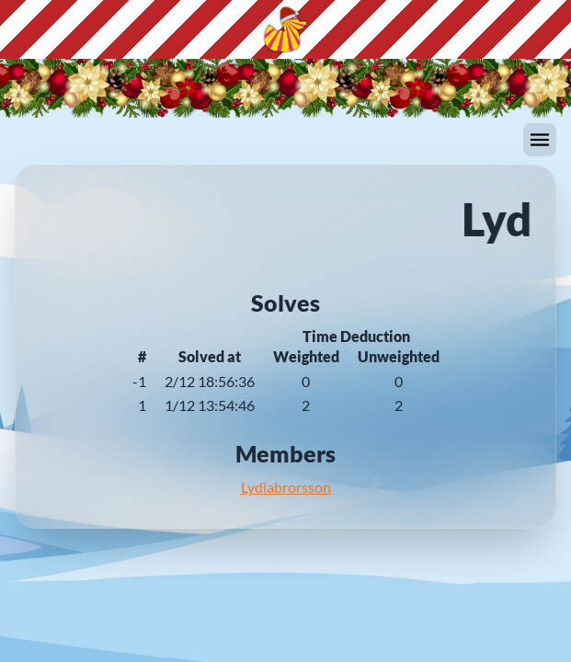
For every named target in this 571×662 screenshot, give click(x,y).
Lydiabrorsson (286, 487)
